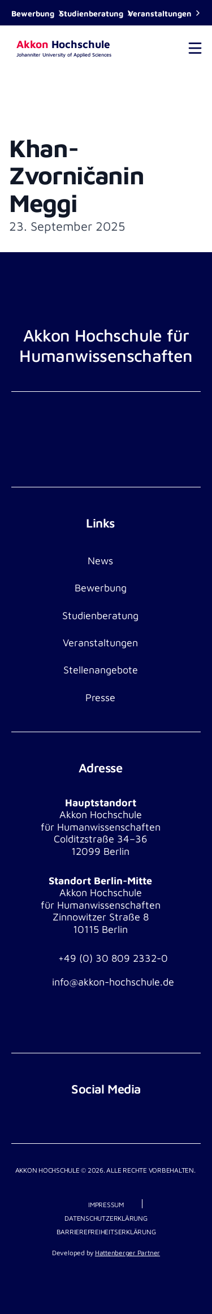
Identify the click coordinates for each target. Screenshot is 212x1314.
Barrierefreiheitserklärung (106, 1231)
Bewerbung (32, 13)
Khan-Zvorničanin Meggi (76, 175)
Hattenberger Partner (127, 1252)
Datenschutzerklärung (105, 1218)
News (100, 561)
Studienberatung (91, 13)
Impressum (106, 1204)
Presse (100, 697)
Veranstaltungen (160, 13)
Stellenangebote (100, 670)
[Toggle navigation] (195, 48)
